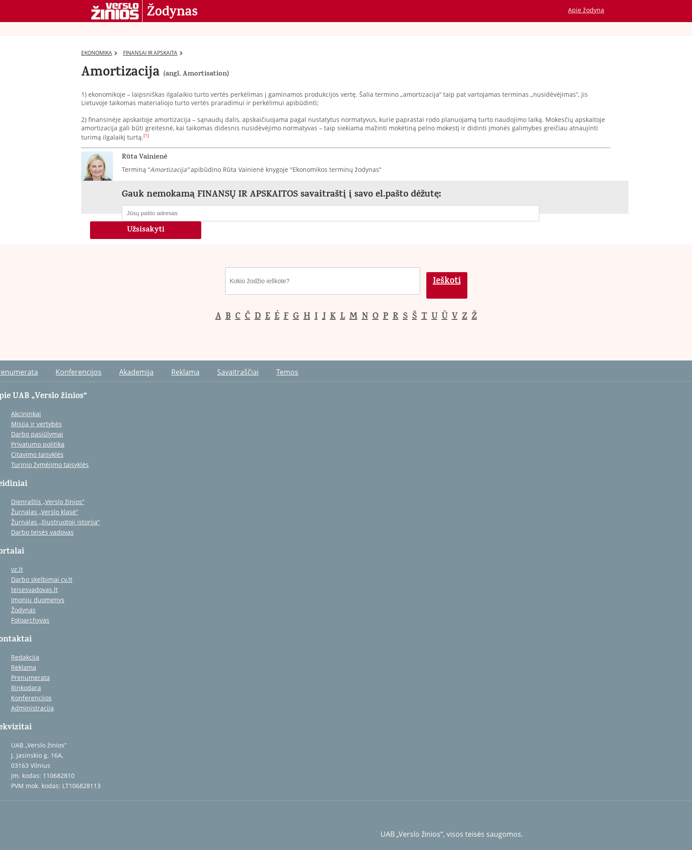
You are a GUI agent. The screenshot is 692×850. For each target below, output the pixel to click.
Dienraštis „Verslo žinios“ (47, 501)
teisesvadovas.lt (34, 589)
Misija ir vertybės (36, 424)
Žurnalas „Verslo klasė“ (44, 512)
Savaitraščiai (238, 372)
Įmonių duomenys (37, 600)
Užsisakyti (146, 230)
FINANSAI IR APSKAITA (153, 53)
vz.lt (17, 569)
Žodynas (172, 12)
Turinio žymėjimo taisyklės (50, 464)
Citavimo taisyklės (37, 454)
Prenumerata (30, 677)
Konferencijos (79, 372)
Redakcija (25, 657)
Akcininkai (26, 414)
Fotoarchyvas (30, 620)
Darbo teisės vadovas (42, 532)
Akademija (136, 372)
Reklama (185, 372)
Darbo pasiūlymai (37, 434)
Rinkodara (26, 687)
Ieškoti (447, 281)
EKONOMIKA (99, 53)
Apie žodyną (586, 10)
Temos (287, 372)
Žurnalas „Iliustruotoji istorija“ (55, 522)
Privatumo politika (37, 444)
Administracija (32, 708)
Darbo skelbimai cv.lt (41, 579)
